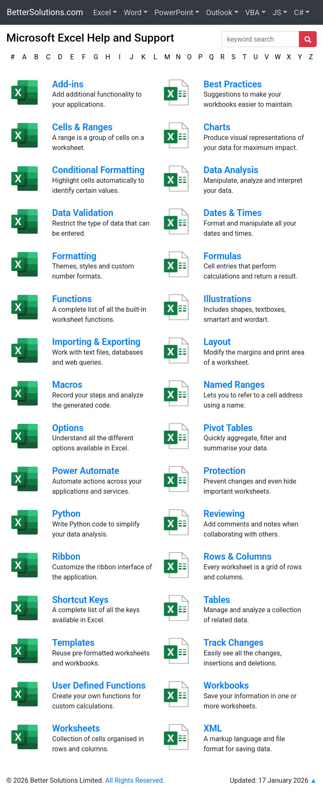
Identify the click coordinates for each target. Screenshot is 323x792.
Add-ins (68, 84)
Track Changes (234, 642)
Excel (102, 12)
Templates (73, 642)
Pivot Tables (228, 428)
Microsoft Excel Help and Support (90, 38)
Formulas (222, 256)
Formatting (74, 256)
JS (277, 12)
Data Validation (82, 213)
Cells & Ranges (82, 127)
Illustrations (228, 299)
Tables (217, 600)
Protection (225, 471)
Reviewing (224, 513)
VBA (252, 12)
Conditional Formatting (98, 170)
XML (213, 728)
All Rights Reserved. (134, 780)
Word (132, 12)
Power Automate (85, 471)
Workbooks (226, 685)
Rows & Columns (238, 556)
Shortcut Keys (80, 600)
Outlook (219, 12)
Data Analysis (231, 170)
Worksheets (76, 728)
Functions (72, 299)
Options (67, 428)
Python (66, 513)
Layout (217, 342)
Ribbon (66, 556)
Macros (67, 384)
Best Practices (233, 84)
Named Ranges (234, 384)
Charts (217, 127)
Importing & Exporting (96, 342)
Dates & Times (233, 213)
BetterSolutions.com (45, 12)
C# (299, 12)
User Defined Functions (99, 685)
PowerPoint (173, 12)
